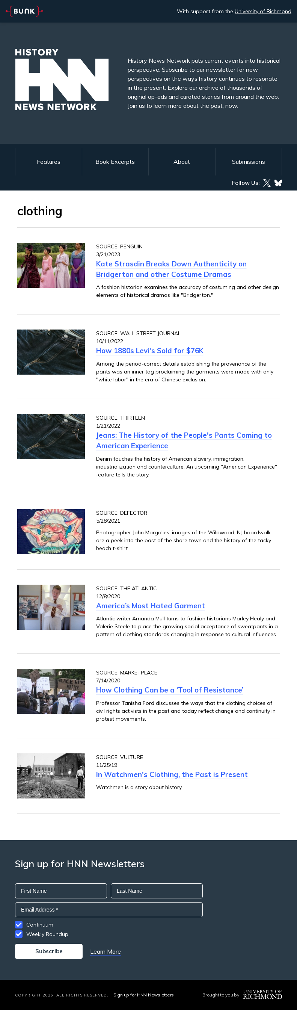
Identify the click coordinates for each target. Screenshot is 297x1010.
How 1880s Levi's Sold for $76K (150, 350)
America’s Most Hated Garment (150, 605)
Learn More (105, 951)
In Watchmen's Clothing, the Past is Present (172, 774)
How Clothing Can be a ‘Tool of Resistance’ (169, 689)
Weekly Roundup (47, 934)
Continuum (39, 924)
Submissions (248, 161)
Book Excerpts (115, 161)
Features (48, 161)
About (181, 161)
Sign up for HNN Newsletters (143, 995)
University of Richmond (263, 11)
